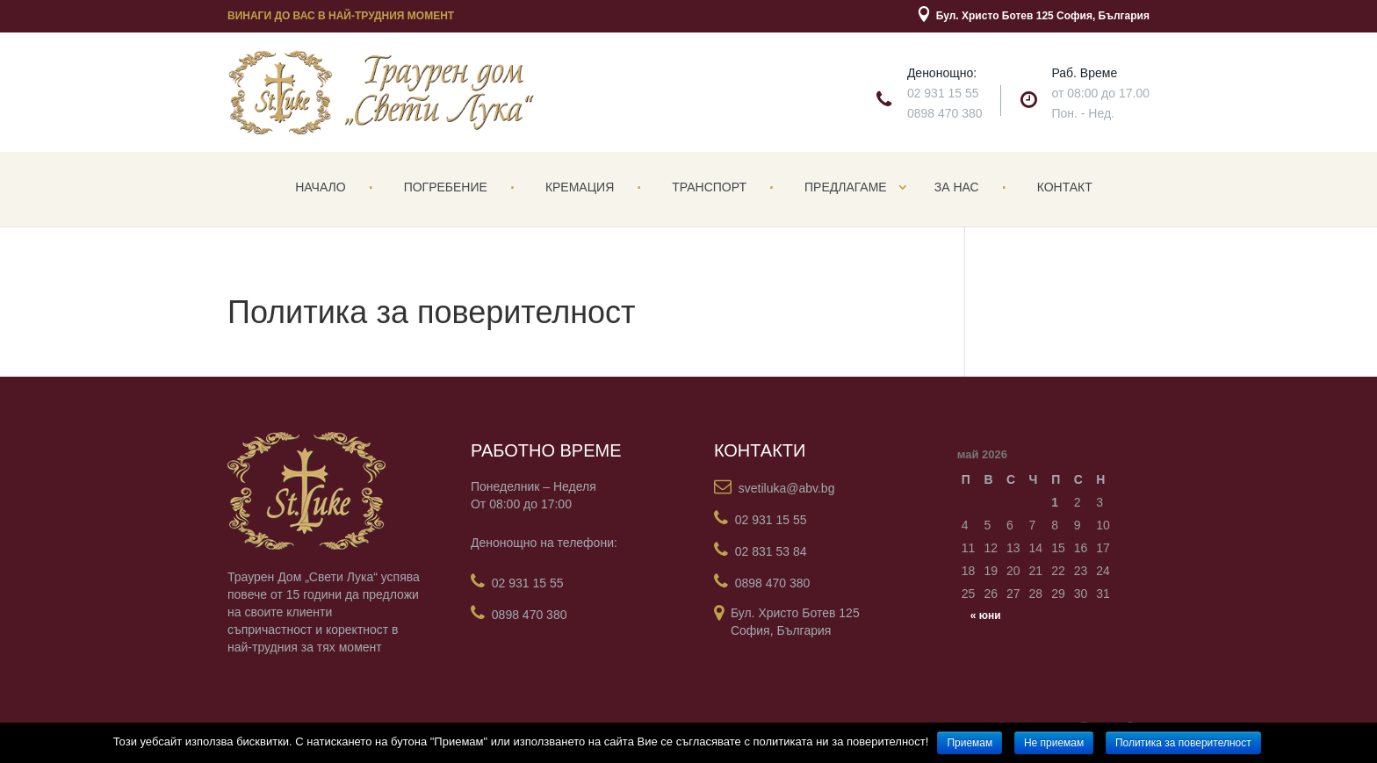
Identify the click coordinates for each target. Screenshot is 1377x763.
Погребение (445, 187)
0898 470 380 (945, 113)
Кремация (579, 187)
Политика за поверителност (1183, 743)
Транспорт (709, 187)
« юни (985, 615)
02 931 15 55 (943, 93)
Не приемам (1054, 743)
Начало (320, 187)
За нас (956, 187)
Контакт (1064, 187)
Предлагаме (845, 187)
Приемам (969, 743)
